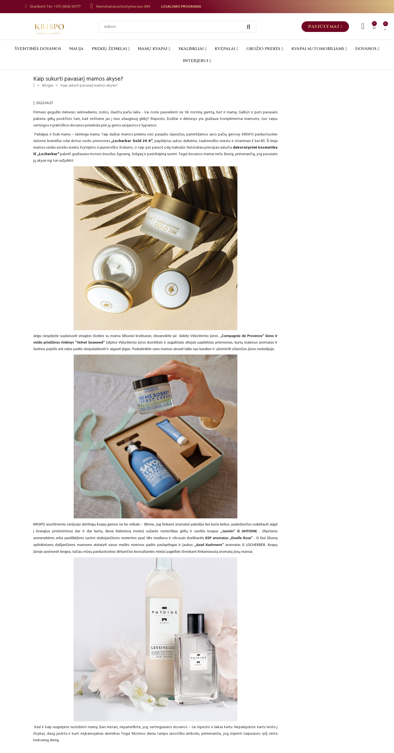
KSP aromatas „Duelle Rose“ (229, 537)
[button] (325, 26)
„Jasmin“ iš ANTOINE (238, 530)
